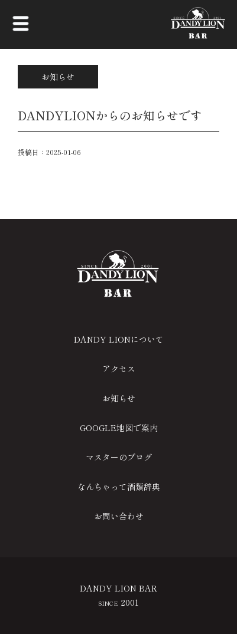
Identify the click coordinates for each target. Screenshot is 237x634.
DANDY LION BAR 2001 (118, 595)
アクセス (118, 369)
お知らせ (118, 398)
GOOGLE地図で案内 (119, 427)
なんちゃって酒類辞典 (118, 486)
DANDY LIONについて (119, 339)
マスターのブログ (119, 457)
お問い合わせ (119, 516)
